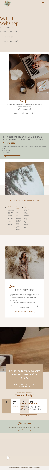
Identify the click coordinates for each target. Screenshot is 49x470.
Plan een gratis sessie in (12, 156)
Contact (21, 467)
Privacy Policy (37, 467)
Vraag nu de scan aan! (17, 48)
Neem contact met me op (28, 415)
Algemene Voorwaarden (28, 467)
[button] (46, 1)
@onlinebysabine (24, 429)
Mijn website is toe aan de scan (24, 311)
